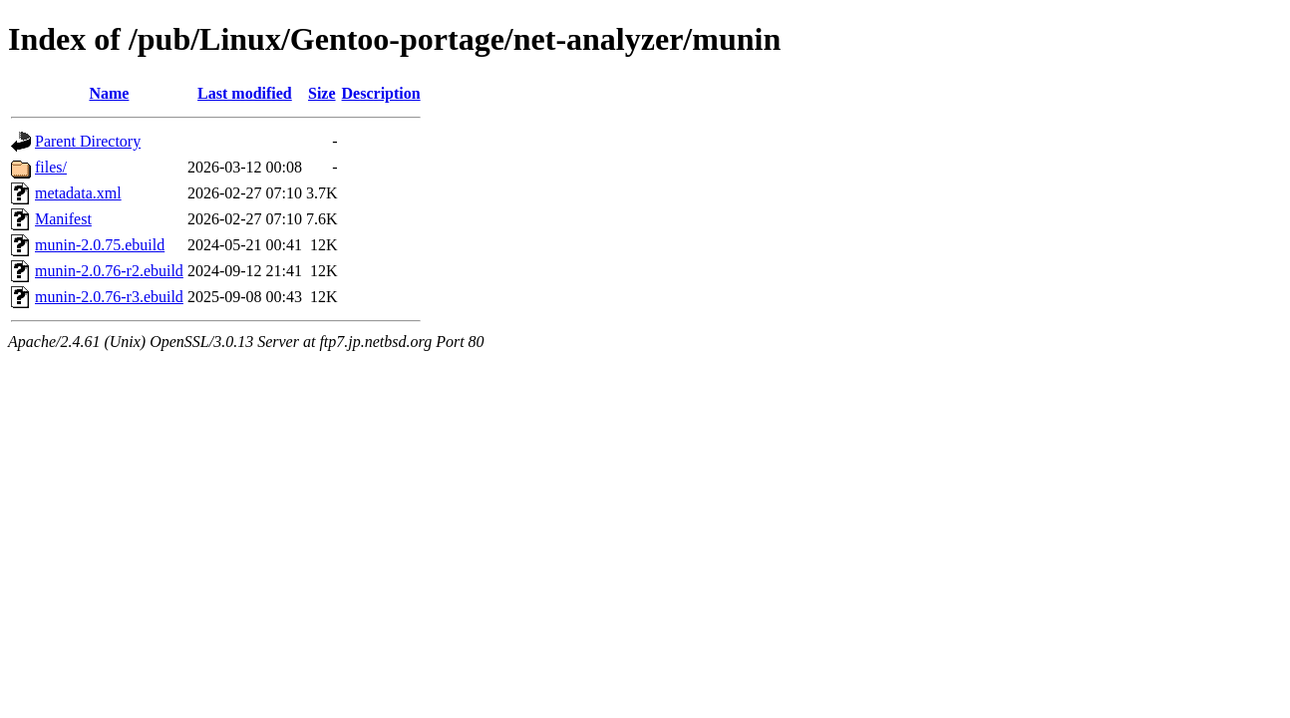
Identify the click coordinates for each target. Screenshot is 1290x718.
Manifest (63, 218)
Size (322, 93)
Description (381, 93)
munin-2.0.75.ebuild (99, 244)
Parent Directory (88, 141)
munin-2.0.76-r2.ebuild (109, 270)
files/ (51, 167)
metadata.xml (78, 192)
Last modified (244, 93)
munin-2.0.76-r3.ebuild (109, 296)
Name (109, 93)
